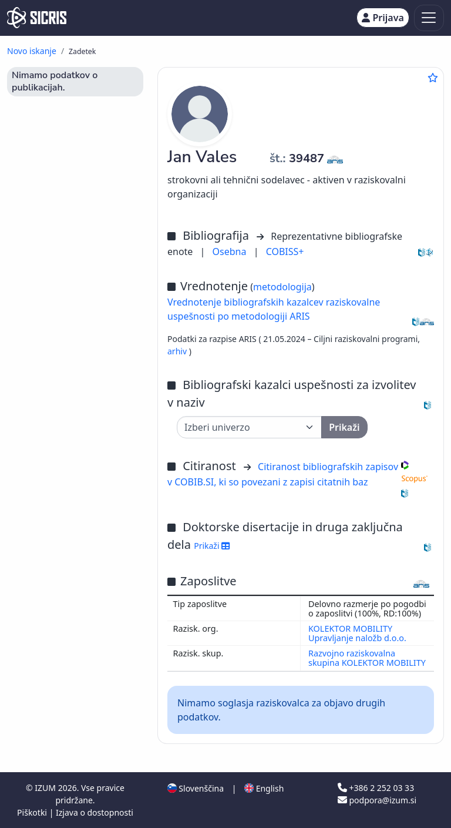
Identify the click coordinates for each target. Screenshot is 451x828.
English (264, 788)
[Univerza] (249, 427)
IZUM (46, 787)
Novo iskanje (31, 50)
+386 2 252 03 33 (376, 787)
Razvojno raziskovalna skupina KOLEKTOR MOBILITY (367, 658)
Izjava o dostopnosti (94, 812)
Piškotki (33, 812)
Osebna (231, 251)
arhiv (178, 351)
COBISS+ (285, 251)
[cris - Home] (36, 17)
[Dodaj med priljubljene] (433, 77)
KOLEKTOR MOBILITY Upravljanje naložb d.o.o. (357, 633)
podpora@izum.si (377, 800)
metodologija (282, 286)
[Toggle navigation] (429, 18)
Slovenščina (195, 788)
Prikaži (212, 545)
